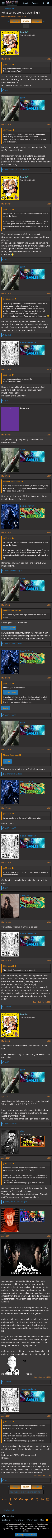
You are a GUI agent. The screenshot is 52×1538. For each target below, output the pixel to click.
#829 (49, 605)
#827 (49, 476)
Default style (8, 1516)
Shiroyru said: (8, 966)
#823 (49, 204)
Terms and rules (19, 1520)
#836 (49, 1041)
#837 (49, 1097)
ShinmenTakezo (28, 342)
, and (17, 169)
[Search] (48, 3)
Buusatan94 (8, 16)
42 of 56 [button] (26, 21)
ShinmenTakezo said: (11, 482)
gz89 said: (7, 64)
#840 (49, 1416)
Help (42, 1520)
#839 (49, 1236)
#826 (49, 435)
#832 (49, 808)
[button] (3, 3)
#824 (49, 294)
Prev (15, 21)
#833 (49, 863)
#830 (49, 678)
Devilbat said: (8, 299)
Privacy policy (32, 1520)
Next (36, 21)
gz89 (22, 98)
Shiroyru (24, 895)
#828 (49, 533)
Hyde (22, 1209)
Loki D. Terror (27, 506)
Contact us (6, 1520)
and (13, 643)
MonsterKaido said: (11, 611)
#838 (49, 1158)
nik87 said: (7, 130)
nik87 (22, 1131)
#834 (49, 922)
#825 (49, 369)
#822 (49, 125)
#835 (49, 960)
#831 (49, 749)
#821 (49, 59)
